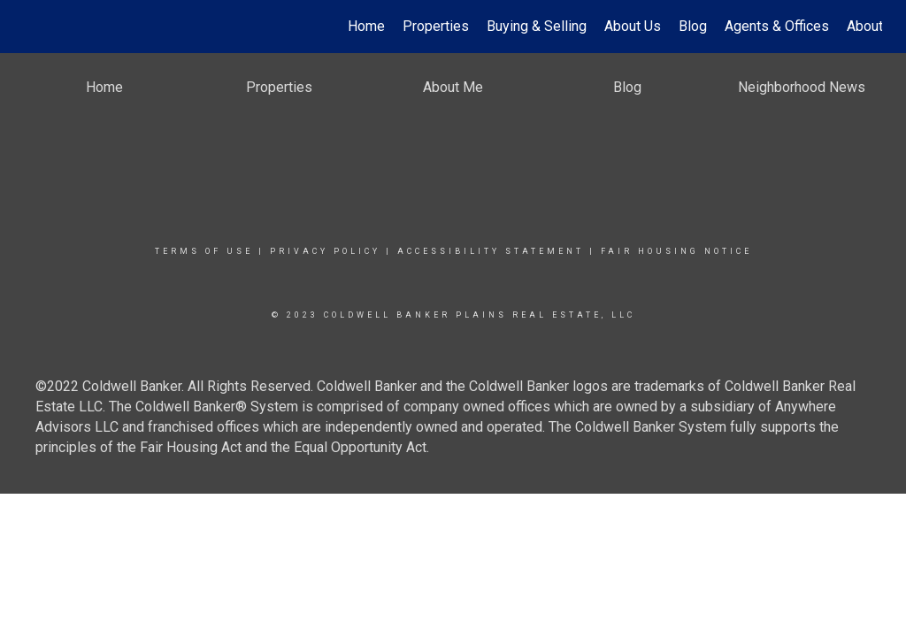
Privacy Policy (325, 251)
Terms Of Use (204, 251)
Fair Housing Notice (676, 251)
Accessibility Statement (490, 251)
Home (366, 26)
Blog (693, 26)
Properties (436, 26)
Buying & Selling (537, 26)
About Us (632, 26)
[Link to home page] (33, 26)
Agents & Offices (777, 26)
